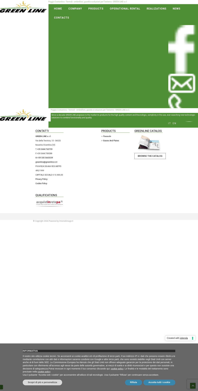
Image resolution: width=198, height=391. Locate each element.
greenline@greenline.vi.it (46, 162)
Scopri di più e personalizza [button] (42, 382)
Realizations (156, 8)
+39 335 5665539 (45, 158)
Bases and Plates (111, 141)
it (169, 123)
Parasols (107, 136)
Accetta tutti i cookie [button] (159, 382)
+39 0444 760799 (44, 149)
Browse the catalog (150, 156)
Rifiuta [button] (133, 382)
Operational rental (125, 8)
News (176, 8)
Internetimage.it (66, 221)
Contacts (61, 17)
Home (58, 8)
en (174, 123)
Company (75, 8)
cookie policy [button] (117, 368)
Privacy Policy (41, 179)
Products (95, 8)
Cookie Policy (41, 183)
